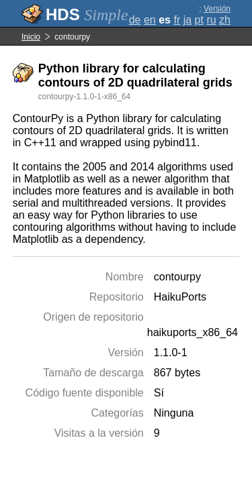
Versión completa (214, 13)
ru (211, 19)
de (135, 19)
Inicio (31, 37)
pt (199, 19)
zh (224, 19)
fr (176, 19)
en (150, 19)
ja (187, 19)
